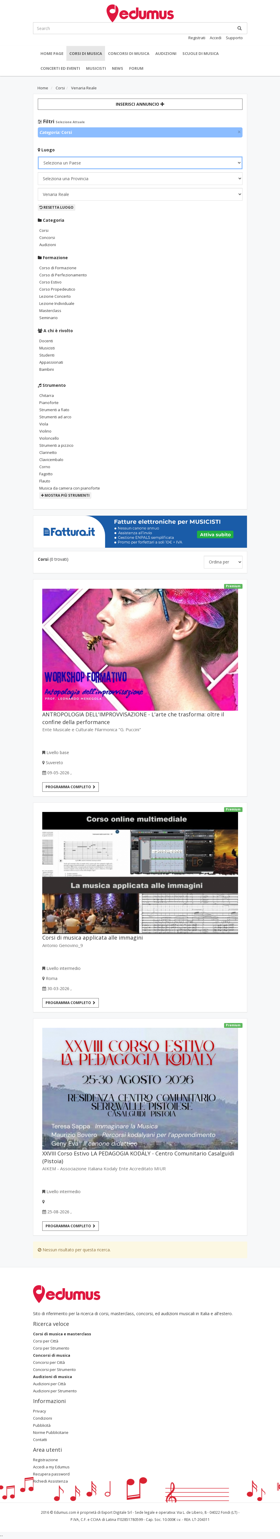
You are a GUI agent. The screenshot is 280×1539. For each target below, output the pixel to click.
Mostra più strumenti (65, 495)
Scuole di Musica (200, 53)
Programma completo (71, 786)
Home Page (51, 53)
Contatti (40, 1439)
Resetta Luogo (56, 207)
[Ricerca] (239, 28)
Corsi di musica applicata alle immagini (92, 937)
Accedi (215, 37)
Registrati (196, 37)
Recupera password (51, 1474)
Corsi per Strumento (51, 1348)
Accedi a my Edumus (51, 1467)
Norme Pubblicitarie (50, 1432)
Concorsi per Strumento (54, 1369)
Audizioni (165, 53)
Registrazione (45, 1459)
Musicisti (96, 68)
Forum (136, 68)
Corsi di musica (85, 53)
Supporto (234, 37)
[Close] (239, 132)
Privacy (39, 1411)
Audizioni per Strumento (55, 1391)
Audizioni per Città (49, 1383)
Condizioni (42, 1418)
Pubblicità (42, 1425)
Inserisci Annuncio (140, 104)
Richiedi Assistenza (50, 1481)
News (117, 68)
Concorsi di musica (128, 53)
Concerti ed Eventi (60, 68)
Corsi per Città (45, 1341)
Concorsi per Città (49, 1362)
